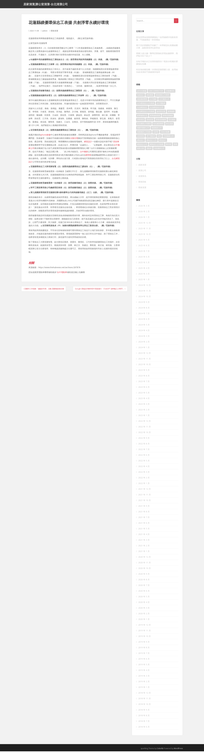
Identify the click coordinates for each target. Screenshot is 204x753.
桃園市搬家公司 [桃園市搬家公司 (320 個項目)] (143, 129)
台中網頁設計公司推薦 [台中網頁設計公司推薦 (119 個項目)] (145, 105)
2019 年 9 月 (144, 643)
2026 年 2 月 (144, 213)
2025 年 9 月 (144, 241)
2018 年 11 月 (144, 700)
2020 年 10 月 (144, 570)
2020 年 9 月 (144, 575)
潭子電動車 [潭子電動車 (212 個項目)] (150, 137)
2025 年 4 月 (144, 269)
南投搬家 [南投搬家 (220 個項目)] (149, 96)
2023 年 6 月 (144, 388)
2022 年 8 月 (144, 445)
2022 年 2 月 (144, 479)
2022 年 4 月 (144, 468)
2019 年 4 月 (144, 671)
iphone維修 (45, 136)
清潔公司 (142, 172)
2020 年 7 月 (144, 587)
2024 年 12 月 (144, 286)
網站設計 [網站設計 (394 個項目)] (140, 142)
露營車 (88, 156)
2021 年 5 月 (144, 530)
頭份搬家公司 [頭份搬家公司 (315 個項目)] (159, 150)
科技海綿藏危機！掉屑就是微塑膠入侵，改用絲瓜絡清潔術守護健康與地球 (157, 72)
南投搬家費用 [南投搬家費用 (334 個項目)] (142, 101)
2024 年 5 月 (144, 326)
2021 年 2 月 (144, 547)
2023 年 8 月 (144, 377)
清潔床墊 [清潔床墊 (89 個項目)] (140, 137)
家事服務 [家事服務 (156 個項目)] (171, 113)
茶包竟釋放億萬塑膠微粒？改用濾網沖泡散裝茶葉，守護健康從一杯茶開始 (157, 40)
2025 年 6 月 (144, 258)
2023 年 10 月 (144, 366)
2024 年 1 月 (144, 349)
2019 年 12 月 (144, 626)
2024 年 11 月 (144, 292)
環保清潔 (54, 32)
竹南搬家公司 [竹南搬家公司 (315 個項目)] (168, 137)
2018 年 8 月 (144, 717)
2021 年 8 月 (144, 513)
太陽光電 (74, 139)
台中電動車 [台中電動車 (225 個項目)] (161, 105)
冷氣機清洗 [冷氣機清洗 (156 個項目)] (170, 92)
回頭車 (116, 143)
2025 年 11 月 (144, 230)
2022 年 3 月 (144, 473)
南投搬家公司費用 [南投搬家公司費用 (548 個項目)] (162, 96)
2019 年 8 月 (144, 649)
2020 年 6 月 (144, 592)
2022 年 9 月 (144, 439)
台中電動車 (62, 274)
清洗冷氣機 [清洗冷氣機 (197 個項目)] (165, 133)
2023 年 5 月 (144, 394)
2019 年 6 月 (144, 660)
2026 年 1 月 (144, 218)
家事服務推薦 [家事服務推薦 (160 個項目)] (155, 117)
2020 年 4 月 (144, 604)
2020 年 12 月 (144, 558)
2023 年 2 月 (144, 411)
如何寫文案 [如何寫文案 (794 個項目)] (161, 113)
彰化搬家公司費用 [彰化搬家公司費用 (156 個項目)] (144, 125)
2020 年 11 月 (144, 564)
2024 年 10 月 (144, 298)
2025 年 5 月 (144, 264)
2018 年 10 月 (144, 705)
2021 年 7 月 (144, 519)
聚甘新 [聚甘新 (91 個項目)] (168, 146)
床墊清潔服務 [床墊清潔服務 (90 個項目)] (161, 121)
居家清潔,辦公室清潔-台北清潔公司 (45, 5)
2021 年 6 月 (144, 524)
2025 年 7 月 (144, 252)
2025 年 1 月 (144, 281)
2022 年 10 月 (144, 434)
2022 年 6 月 (144, 456)
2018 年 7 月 (144, 722)
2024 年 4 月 (144, 332)
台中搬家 (84, 153)
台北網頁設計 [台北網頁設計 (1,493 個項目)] (142, 109)
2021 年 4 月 (144, 536)
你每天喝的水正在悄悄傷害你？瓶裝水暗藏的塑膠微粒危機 (157, 64)
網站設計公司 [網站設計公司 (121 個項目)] (151, 142)
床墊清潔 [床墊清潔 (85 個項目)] (149, 121)
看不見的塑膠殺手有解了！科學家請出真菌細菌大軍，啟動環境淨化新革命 (157, 48)
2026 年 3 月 (144, 207)
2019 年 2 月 (144, 683)
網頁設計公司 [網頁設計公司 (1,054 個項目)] (142, 146)
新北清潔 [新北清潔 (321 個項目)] (169, 125)
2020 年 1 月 (144, 621)
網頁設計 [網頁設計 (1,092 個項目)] (162, 142)
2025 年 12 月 (144, 224)
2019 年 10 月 (144, 637)
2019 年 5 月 (144, 666)
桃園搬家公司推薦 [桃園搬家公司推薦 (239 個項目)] (144, 133)
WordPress (178, 750)
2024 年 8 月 (144, 309)
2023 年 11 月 (144, 360)
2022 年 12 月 (144, 422)
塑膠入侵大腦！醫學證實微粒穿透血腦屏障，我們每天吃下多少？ (157, 56)
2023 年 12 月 (144, 354)
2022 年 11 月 (144, 428)
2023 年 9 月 (144, 371)
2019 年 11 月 (144, 632)
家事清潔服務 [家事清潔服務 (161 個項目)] (168, 117)
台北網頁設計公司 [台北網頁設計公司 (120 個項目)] (156, 109)
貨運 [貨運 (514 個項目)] (175, 146)
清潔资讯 (142, 177)
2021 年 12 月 (144, 490)
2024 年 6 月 (144, 320)
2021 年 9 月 (144, 507)
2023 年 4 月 (144, 400)
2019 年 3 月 (144, 677)
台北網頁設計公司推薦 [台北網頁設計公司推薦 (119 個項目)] (145, 113)
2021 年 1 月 (144, 553)
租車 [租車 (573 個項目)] (159, 137)
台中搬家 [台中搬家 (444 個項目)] (153, 101)
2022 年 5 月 (144, 462)
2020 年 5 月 (144, 598)
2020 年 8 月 (144, 581)
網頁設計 (88, 143)
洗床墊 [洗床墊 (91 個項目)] (155, 133)
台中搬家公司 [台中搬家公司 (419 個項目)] (164, 101)
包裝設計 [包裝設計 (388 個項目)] (140, 96)
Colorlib (160, 750)
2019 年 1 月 (144, 688)
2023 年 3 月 (144, 405)
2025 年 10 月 (144, 235)
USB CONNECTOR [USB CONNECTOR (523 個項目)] (156, 92)
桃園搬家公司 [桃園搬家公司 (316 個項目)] (157, 129)
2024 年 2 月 (144, 343)
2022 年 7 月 (144, 451)
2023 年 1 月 (144, 417)
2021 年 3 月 (144, 541)
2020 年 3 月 (144, 609)
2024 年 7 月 (144, 315)
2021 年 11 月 (144, 496)
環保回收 (142, 183)
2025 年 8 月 (144, 247)
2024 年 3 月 (144, 337)
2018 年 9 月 (144, 711)
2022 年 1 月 (144, 485)
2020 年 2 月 (144, 615)
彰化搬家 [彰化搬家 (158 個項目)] (172, 121)
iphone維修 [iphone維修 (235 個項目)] (141, 92)
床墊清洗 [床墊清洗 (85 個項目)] (140, 121)
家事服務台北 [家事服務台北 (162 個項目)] (142, 117)
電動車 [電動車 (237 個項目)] (149, 150)
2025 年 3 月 (144, 275)
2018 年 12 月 (144, 694)
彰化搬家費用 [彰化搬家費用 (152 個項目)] (158, 125)
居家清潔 (142, 166)
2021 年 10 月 (144, 502)
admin (44, 32)
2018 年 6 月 (144, 728)
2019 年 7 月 (144, 654)
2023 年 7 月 (144, 383)
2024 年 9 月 (144, 303)
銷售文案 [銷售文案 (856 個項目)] (140, 150)
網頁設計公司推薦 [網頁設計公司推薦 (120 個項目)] (156, 146)
